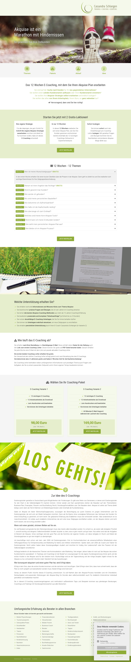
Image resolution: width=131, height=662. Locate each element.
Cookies (34, 659)
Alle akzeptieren (111, 652)
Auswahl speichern (111, 648)
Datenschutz (27, 659)
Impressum (17, 659)
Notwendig (107, 642)
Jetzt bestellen (65, 150)
